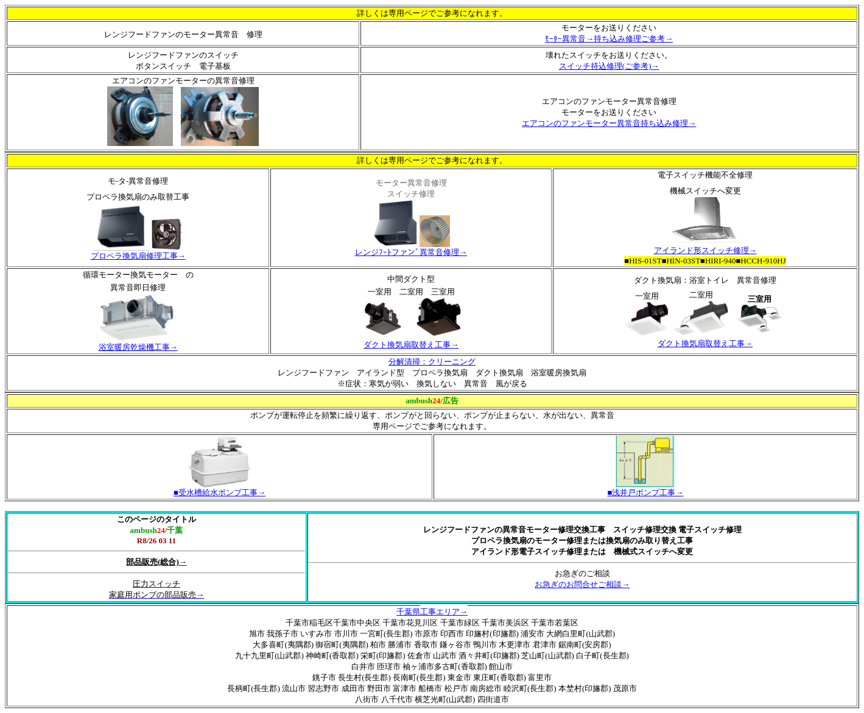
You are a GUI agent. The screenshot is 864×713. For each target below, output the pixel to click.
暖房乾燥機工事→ (146, 347)
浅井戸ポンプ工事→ (646, 492)
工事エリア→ (444, 611)
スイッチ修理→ (725, 250)
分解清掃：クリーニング (432, 361)
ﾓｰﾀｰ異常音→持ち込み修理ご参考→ (609, 38)
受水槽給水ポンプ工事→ (219, 492)
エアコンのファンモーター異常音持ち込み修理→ (609, 123)
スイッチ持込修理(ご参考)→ (609, 66)
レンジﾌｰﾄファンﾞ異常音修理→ (411, 252)
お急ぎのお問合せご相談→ (582, 584)
